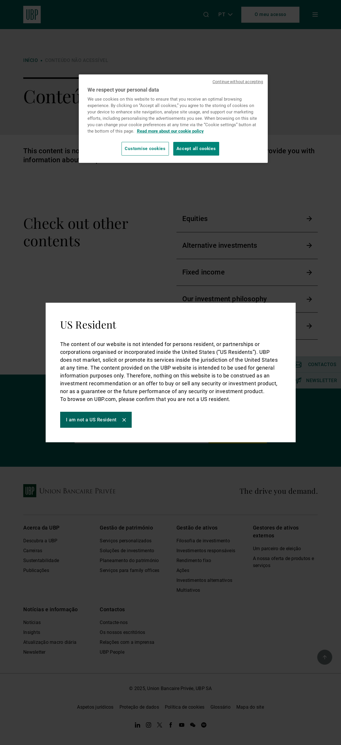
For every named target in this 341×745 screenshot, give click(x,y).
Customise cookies (145, 148)
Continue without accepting (238, 81)
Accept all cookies (196, 148)
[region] (173, 118)
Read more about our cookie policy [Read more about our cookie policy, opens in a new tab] (170, 131)
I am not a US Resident (91, 420)
